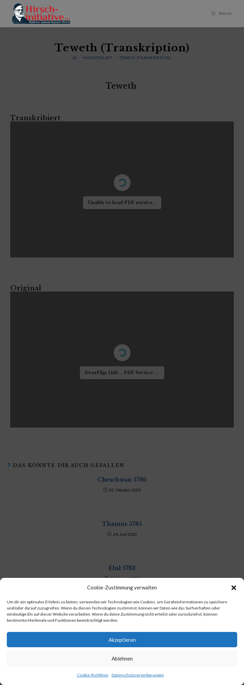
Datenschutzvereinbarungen (138, 675)
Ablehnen (122, 658)
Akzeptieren (122, 640)
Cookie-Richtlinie (92, 675)
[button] (233, 587)
